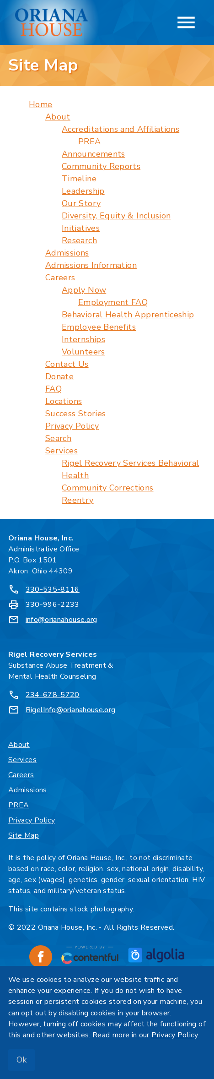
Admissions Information (91, 265)
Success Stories (75, 413)
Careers (60, 277)
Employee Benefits (99, 327)
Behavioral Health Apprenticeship (128, 314)
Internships (83, 339)
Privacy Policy (72, 425)
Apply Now (84, 289)
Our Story (81, 203)
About (57, 116)
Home (40, 104)
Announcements (93, 153)
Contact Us (67, 364)
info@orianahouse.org (61, 620)
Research (79, 240)
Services (61, 450)
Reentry (78, 500)
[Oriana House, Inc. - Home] (51, 22)
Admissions (67, 252)
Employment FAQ (113, 302)
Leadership (83, 190)
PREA (89, 141)
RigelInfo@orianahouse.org (71, 710)
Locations (63, 401)
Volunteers (83, 351)
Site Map (23, 835)
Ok (21, 1059)
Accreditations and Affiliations (120, 129)
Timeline (79, 178)
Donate (59, 376)
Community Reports (101, 166)
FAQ (53, 388)
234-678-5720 (53, 695)
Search (58, 438)
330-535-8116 (53, 589)
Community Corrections (108, 487)
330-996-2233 (53, 604)
